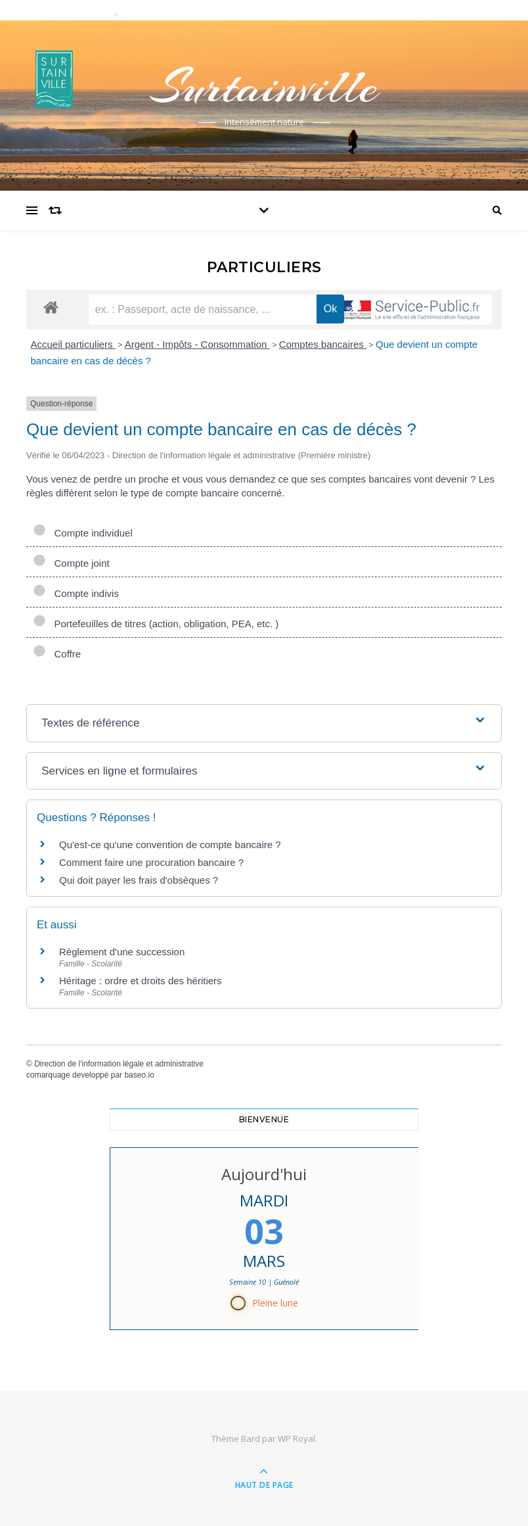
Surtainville (264, 86)
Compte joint (71, 563)
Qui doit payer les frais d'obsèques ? (138, 880)
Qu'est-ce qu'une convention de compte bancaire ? (170, 844)
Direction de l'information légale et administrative (119, 1063)
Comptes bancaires (322, 344)
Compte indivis (76, 593)
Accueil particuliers (73, 344)
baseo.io (139, 1075)
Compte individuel (83, 532)
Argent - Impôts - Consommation (197, 344)
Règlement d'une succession (122, 951)
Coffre (57, 653)
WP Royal (296, 1438)
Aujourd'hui (264, 1174)
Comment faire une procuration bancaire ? (151, 862)
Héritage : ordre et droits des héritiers (140, 980)
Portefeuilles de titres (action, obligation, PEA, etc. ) (155, 623)
